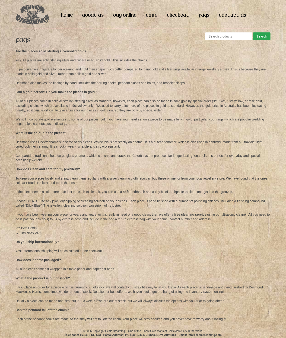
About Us (93, 15)
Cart (152, 15)
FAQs (204, 15)
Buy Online (125, 15)
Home (67, 15)
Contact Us (232, 15)
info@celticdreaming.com (205, 335)
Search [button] (261, 36)
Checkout (178, 15)
